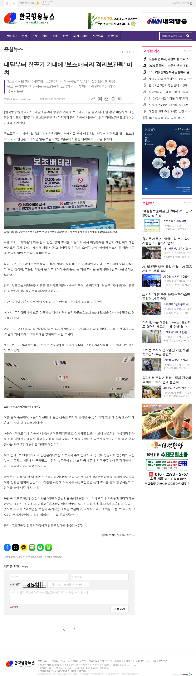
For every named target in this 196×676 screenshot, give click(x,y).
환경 (65, 36)
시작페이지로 (7, 3)
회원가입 (176, 3)
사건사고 (98, 36)
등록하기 (119, 609)
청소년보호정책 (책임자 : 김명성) (105, 660)
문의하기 (163, 660)
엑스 (15, 547)
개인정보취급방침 (77, 660)
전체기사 (12, 36)
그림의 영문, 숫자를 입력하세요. (67, 584)
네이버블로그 (32, 547)
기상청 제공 (45, 4)
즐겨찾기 (14, 3)
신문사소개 (43, 660)
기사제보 (151, 660)
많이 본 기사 (151, 51)
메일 (106, 99)
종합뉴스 (130, 51)
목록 (100, 99)
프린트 (113, 99)
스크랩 (119, 99)
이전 (64, 629)
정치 (24, 36)
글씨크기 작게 (133, 99)
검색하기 (188, 36)
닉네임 (15, 576)
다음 (74, 629)
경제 (34, 36)
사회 (44, 36)
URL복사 (93, 99)
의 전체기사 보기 (116, 535)
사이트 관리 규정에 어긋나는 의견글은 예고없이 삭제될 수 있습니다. (50, 592)
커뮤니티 (113, 36)
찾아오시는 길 (58, 660)
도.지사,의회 (80, 36)
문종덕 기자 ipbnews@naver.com (20, 99)
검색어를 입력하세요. (172, 36)
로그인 (186, 3)
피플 (55, 36)
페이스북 (7, 547)
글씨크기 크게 (126, 99)
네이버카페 (40, 547)
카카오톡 (23, 547)
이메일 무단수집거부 (134, 660)
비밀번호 (77, 576)
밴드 (48, 547)
